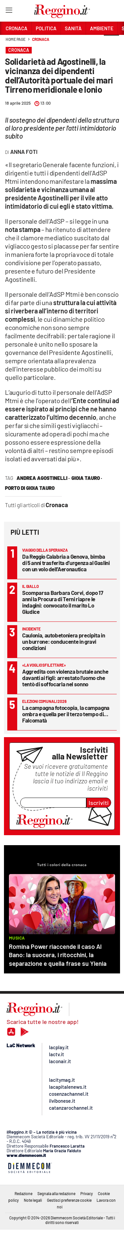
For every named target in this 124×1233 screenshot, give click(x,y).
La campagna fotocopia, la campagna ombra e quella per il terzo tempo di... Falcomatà (65, 714)
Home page (15, 39)
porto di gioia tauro (30, 488)
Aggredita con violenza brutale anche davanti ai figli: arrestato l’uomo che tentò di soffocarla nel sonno (65, 677)
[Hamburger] (9, 11)
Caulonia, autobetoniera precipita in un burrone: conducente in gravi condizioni (63, 641)
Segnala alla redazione (56, 1193)
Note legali (33, 1200)
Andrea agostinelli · (43, 478)
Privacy (86, 1193)
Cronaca (40, 39)
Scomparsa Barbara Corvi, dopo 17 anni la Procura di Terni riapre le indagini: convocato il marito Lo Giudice (62, 602)
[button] (111, 43)
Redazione (23, 1193)
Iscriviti (99, 802)
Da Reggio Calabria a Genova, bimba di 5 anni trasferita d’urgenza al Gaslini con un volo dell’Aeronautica (66, 562)
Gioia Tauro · (86, 478)
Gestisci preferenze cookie (69, 1200)
